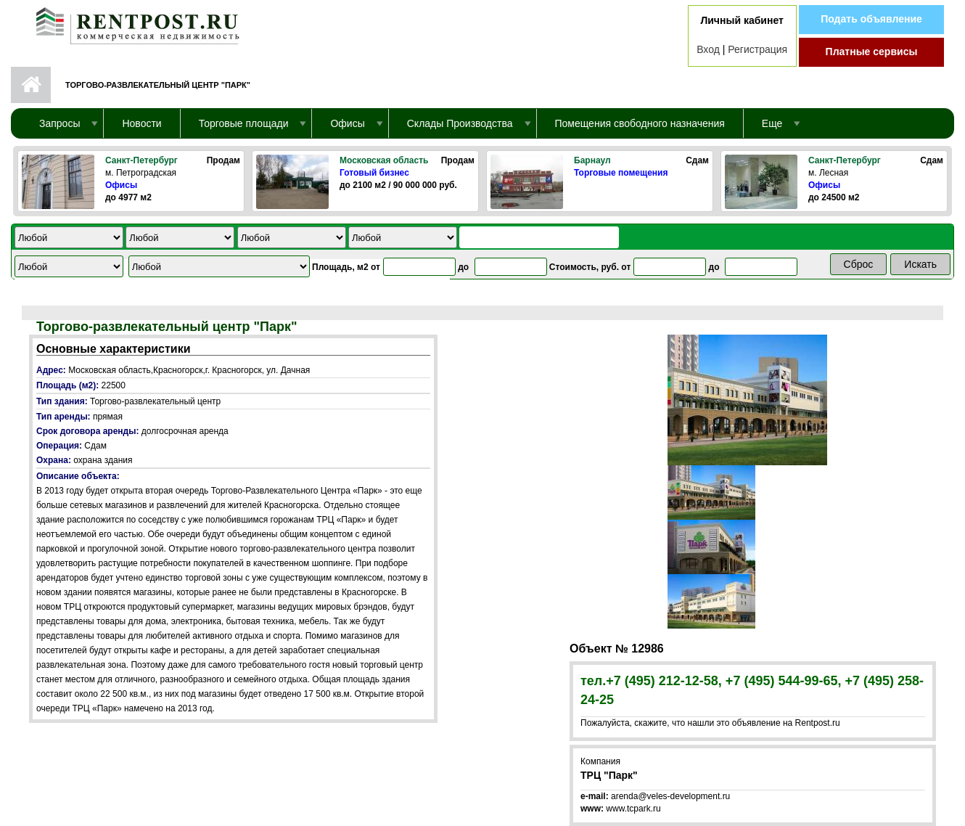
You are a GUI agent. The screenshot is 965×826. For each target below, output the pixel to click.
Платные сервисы (872, 51)
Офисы (121, 185)
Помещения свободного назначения (640, 123)
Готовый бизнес (374, 173)
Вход (708, 49)
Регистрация (757, 49)
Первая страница (31, 85)
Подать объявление (871, 19)
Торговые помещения (621, 173)
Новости (141, 123)
